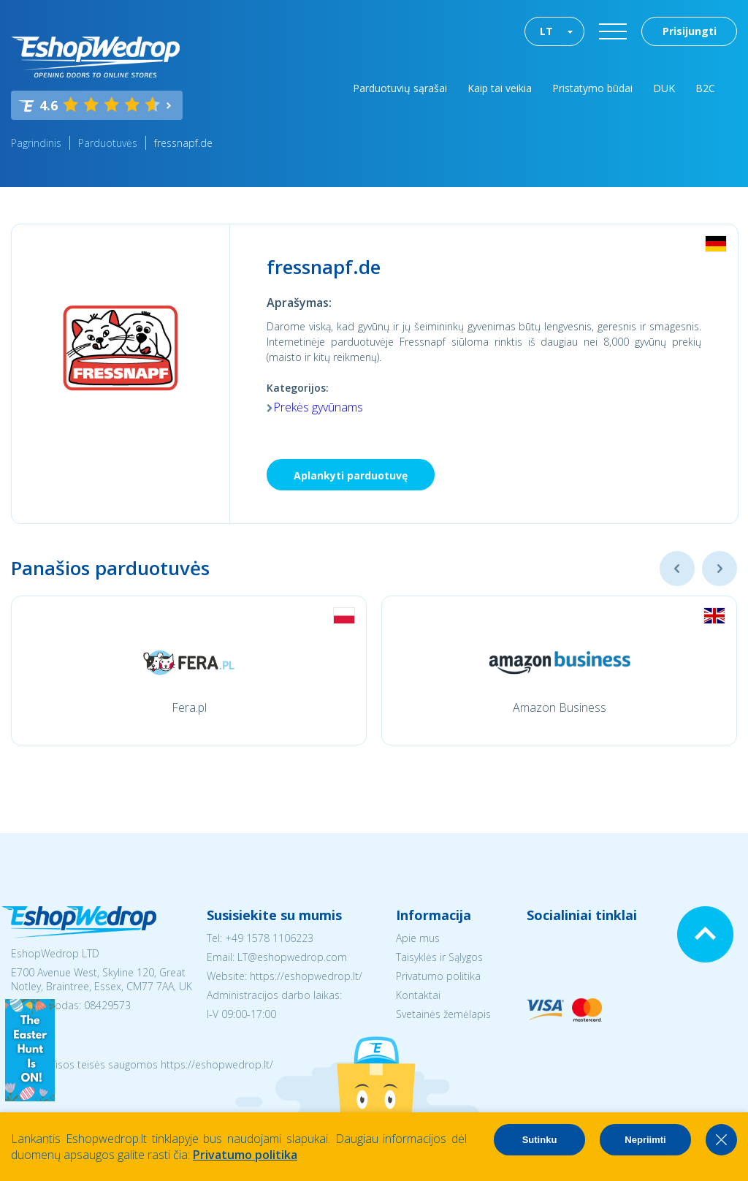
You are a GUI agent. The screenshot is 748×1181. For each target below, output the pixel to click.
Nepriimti (645, 1139)
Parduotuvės (107, 143)
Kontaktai (418, 995)
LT (546, 31)
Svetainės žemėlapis (443, 1014)
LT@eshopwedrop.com (292, 957)
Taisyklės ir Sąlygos (439, 957)
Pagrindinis (36, 143)
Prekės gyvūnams (318, 407)
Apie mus (418, 938)
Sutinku (539, 1139)
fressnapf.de (183, 143)
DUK (664, 88)
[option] (189, 670)
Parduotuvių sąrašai (400, 88)
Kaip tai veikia (500, 88)
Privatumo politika (438, 976)
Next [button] (719, 568)
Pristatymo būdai (592, 88)
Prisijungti (690, 31)
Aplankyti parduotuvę (351, 475)
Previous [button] (677, 568)
